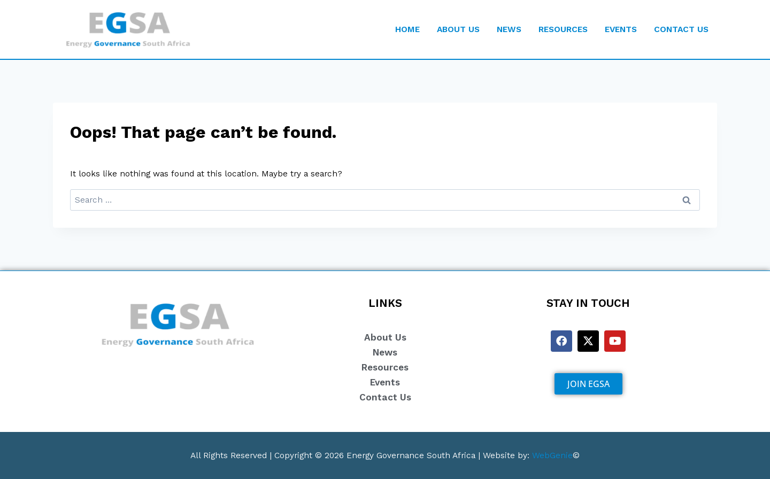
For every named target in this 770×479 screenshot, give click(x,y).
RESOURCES (563, 29)
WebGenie (552, 455)
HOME (407, 29)
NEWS (509, 29)
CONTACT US (681, 29)
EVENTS (621, 29)
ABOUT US (458, 29)
